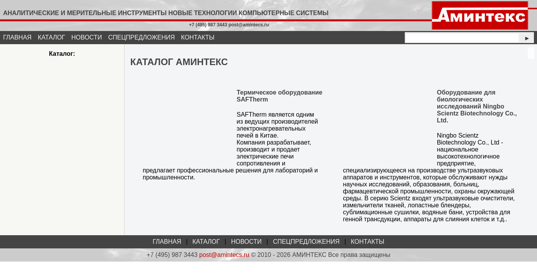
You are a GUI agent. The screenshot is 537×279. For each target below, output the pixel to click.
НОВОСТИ (86, 37)
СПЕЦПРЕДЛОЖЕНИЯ (141, 37)
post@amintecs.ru (224, 254)
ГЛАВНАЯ (17, 37)
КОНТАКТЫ (197, 37)
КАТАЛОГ (51, 37)
